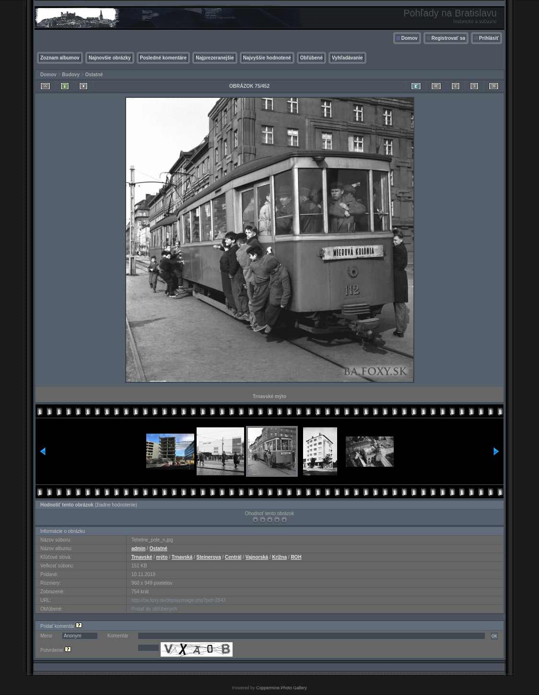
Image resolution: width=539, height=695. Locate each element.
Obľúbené (311, 57)
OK (494, 636)
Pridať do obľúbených (154, 609)
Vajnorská (257, 557)
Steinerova (209, 557)
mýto (162, 557)
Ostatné (94, 74)
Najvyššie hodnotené (267, 57)
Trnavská (182, 557)
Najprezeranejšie (215, 57)
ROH (296, 557)
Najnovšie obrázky (110, 57)
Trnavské (141, 557)
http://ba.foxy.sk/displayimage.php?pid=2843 (178, 600)
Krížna (279, 557)
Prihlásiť (489, 38)
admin (138, 548)
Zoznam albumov (60, 57)
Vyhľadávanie (347, 57)
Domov (409, 38)
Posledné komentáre (163, 57)
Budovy (71, 74)
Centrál (233, 557)
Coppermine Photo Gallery (281, 687)
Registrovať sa (448, 38)
